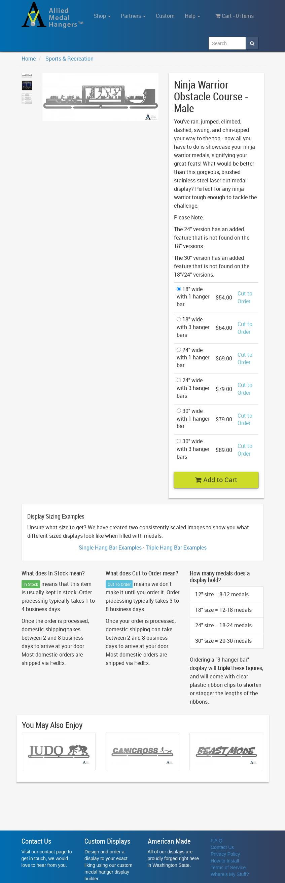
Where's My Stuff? (230, 874)
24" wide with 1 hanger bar (193, 357)
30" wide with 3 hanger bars (193, 448)
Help (192, 16)
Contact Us (222, 847)
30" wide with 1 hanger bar (193, 418)
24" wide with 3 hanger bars (193, 388)
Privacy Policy (225, 854)
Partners (133, 16)
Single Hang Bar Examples (110, 547)
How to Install (225, 860)
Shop (102, 16)
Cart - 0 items (234, 16)
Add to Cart (216, 479)
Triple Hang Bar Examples (176, 547)
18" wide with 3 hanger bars (193, 327)
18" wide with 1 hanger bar (193, 296)
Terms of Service (228, 867)
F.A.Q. (217, 840)
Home (29, 58)
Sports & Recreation (69, 58)
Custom (165, 16)
